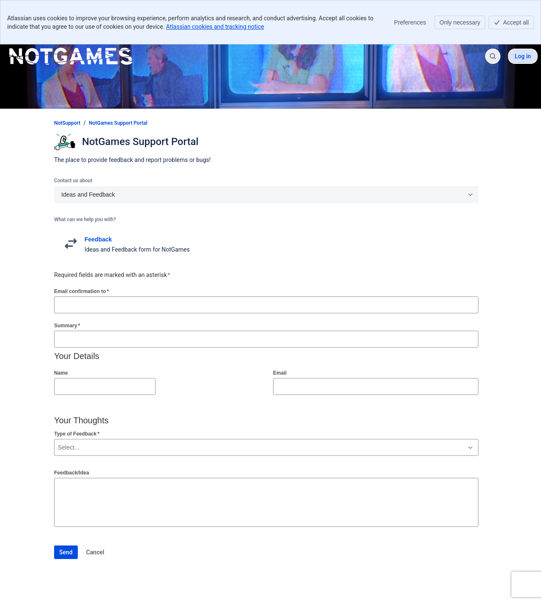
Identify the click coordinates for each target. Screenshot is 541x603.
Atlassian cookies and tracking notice (215, 26)
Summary (67, 325)
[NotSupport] (71, 56)
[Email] (375, 386)
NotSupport (67, 123)
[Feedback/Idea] (266, 502)
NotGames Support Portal (118, 123)
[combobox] (59, 447)
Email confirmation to (81, 291)
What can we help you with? (85, 219)
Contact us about (73, 181)
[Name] (105, 386)
